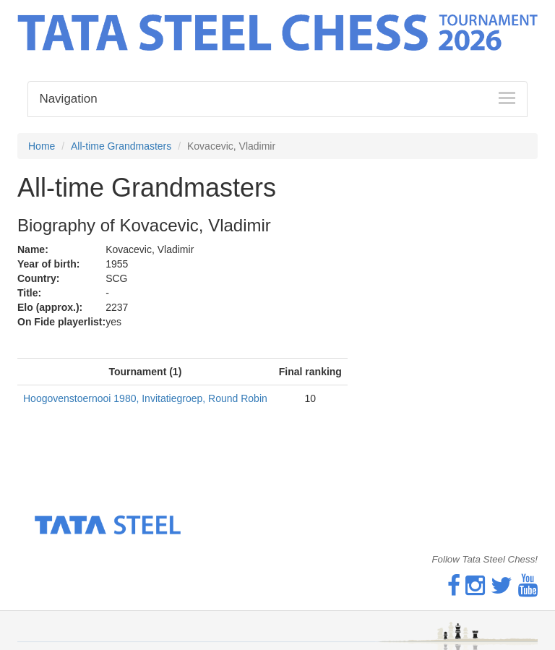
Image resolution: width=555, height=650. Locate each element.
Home (41, 146)
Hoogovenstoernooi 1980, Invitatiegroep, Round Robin (145, 398)
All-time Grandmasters (121, 146)
